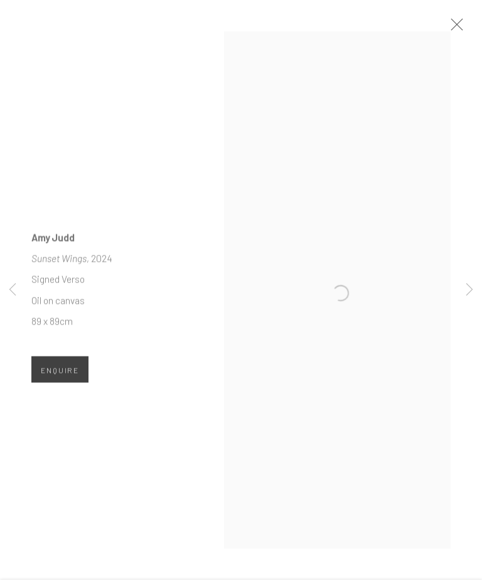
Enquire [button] (60, 377)
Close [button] (472, 28)
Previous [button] (12, 290)
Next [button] (469, 290)
